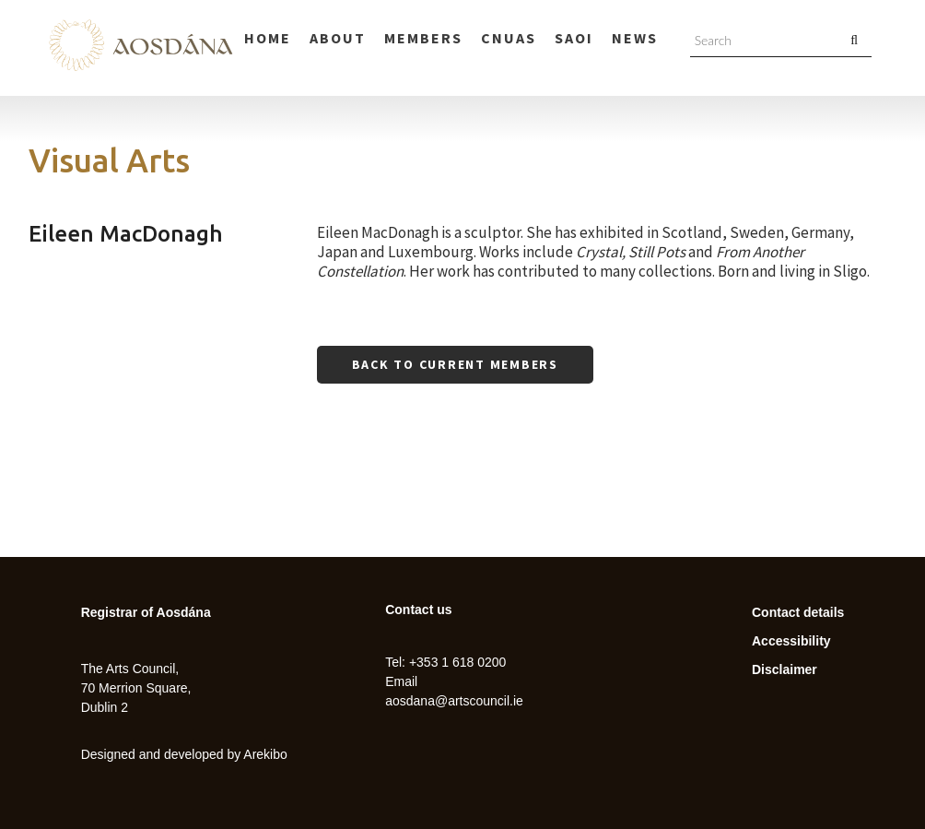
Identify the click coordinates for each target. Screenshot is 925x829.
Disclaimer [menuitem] (784, 669)
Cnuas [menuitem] (508, 38)
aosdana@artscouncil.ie (454, 700)
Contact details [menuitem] (798, 612)
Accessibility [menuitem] (791, 641)
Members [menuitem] (423, 38)
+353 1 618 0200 (458, 662)
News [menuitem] (635, 38)
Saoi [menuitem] (574, 38)
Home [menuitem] (267, 38)
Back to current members (455, 364)
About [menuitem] (338, 38)
